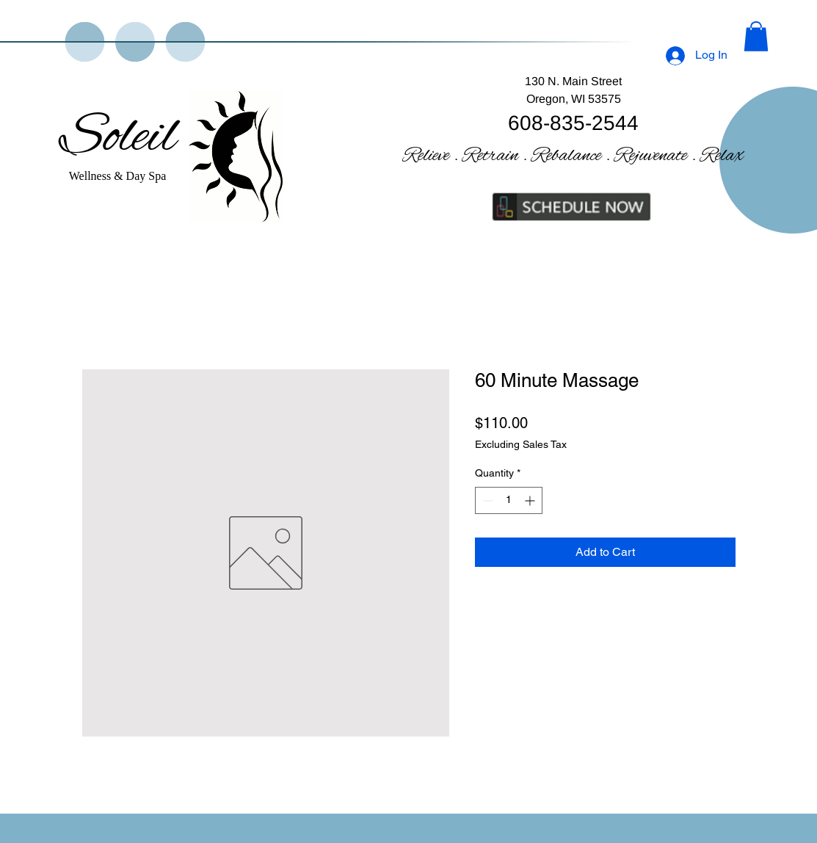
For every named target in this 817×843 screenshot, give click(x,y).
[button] (756, 36)
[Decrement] (486, 500)
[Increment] (531, 500)
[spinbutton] (508, 500)
